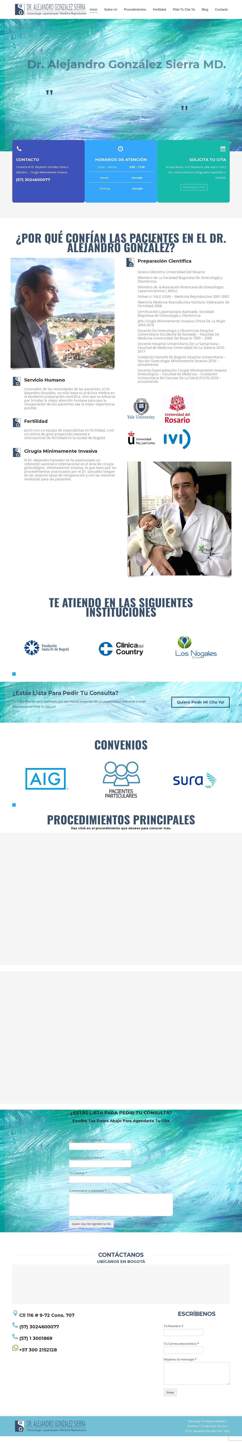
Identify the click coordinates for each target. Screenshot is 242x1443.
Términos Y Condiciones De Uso (206, 1433)
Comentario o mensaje (87, 1198)
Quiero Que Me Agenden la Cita (91, 1230)
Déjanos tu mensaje (180, 1366)
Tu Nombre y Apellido (86, 1147)
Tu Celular (78, 1180)
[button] (14, 681)
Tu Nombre (173, 1333)
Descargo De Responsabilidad (206, 1428)
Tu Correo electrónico (87, 1164)
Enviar (170, 1399)
